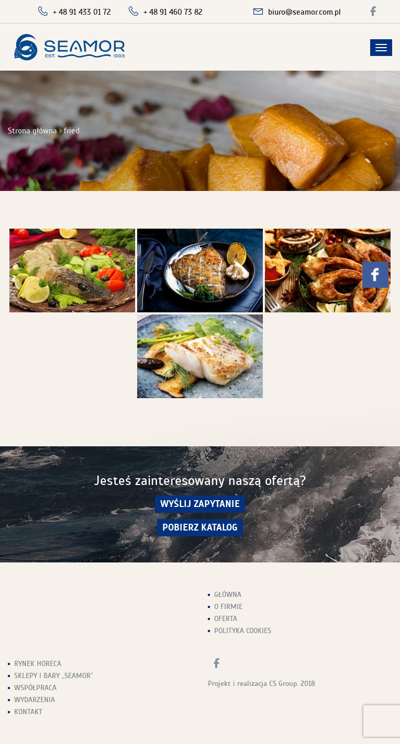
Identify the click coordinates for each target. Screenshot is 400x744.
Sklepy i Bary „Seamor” (53, 675)
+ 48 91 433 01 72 (82, 12)
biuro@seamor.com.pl (304, 12)
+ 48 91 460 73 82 (173, 12)
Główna (227, 594)
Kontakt (28, 711)
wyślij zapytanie (200, 504)
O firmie (228, 606)
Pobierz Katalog (200, 528)
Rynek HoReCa (37, 663)
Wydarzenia (34, 699)
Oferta (225, 618)
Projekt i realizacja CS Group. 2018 (261, 683)
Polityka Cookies (242, 630)
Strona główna (32, 131)
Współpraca (35, 687)
